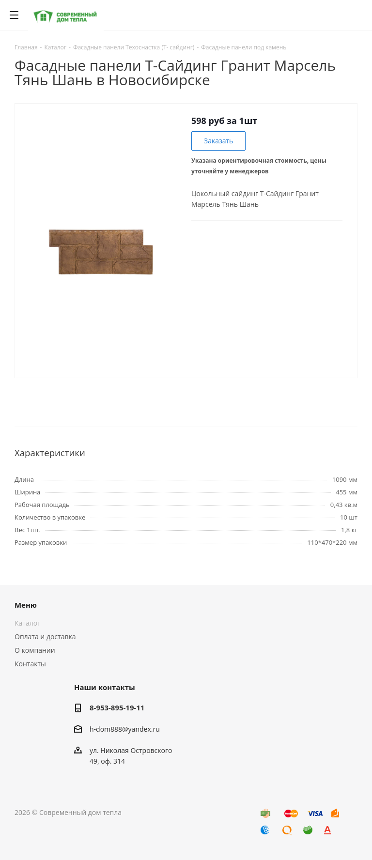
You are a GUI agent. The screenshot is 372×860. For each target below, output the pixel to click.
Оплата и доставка (45, 636)
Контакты (30, 663)
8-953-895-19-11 (117, 707)
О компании (35, 650)
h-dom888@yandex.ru (125, 729)
